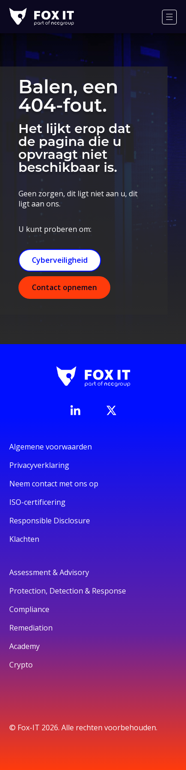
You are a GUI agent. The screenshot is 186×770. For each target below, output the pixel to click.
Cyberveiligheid (60, 260)
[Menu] (169, 17)
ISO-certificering (37, 502)
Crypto (21, 665)
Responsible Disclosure (49, 520)
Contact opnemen (64, 287)
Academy (24, 646)
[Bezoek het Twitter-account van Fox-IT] (111, 410)
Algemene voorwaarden (50, 447)
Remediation (31, 628)
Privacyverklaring (39, 465)
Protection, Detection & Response (67, 591)
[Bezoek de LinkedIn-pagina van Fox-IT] (75, 410)
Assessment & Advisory (49, 572)
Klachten (24, 539)
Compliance (29, 609)
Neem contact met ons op (53, 484)
